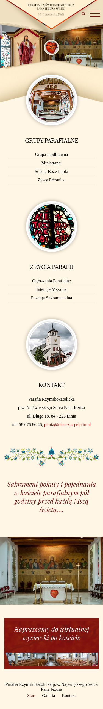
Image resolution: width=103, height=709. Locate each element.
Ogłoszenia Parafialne (51, 281)
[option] (51, 570)
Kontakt (51, 384)
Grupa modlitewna (51, 154)
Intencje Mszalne (52, 289)
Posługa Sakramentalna (51, 298)
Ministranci (51, 163)
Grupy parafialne (51, 140)
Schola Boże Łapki (51, 171)
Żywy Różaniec (51, 180)
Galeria (48, 695)
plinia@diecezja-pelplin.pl (67, 424)
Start (31, 695)
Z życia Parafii (51, 266)
